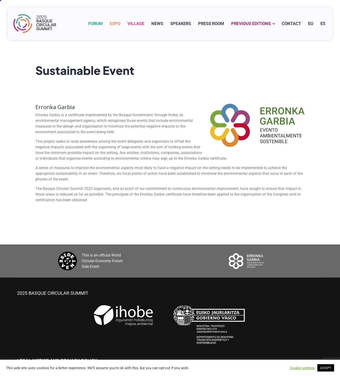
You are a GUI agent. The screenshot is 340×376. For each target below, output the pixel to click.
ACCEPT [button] (325, 368)
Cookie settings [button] (302, 368)
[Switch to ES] (322, 23)
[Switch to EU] (310, 23)
